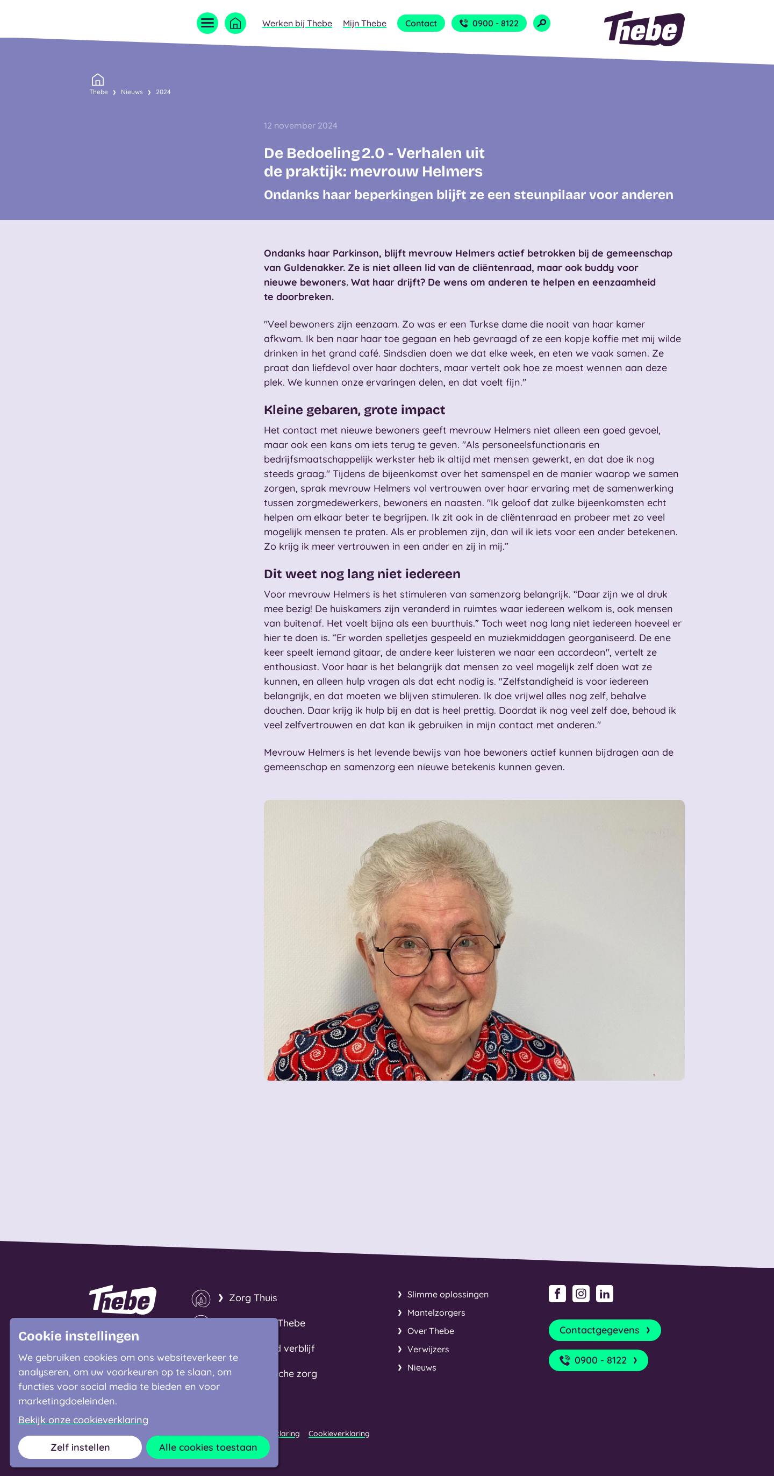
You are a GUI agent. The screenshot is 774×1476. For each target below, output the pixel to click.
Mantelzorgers (436, 1312)
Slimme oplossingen (448, 1294)
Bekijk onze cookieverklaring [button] (83, 1420)
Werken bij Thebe (297, 23)
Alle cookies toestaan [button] (208, 1447)
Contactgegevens (606, 1330)
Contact (421, 23)
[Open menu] (207, 23)
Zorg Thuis (253, 1297)
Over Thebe (430, 1330)
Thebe (98, 91)
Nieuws (132, 92)
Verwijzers (428, 1349)
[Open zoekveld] (541, 23)
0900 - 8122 (489, 23)
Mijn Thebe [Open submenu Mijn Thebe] (364, 23)
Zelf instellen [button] (80, 1447)
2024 (163, 92)
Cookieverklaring (339, 1433)
